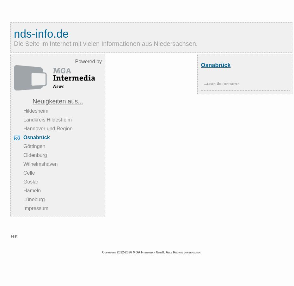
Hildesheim (35, 111)
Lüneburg (34, 199)
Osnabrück (36, 137)
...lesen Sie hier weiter (221, 83)
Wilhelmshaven (40, 164)
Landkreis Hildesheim (47, 119)
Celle (29, 173)
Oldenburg (35, 155)
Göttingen (34, 146)
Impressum (35, 208)
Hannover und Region (48, 128)
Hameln (32, 190)
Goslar (30, 181)
